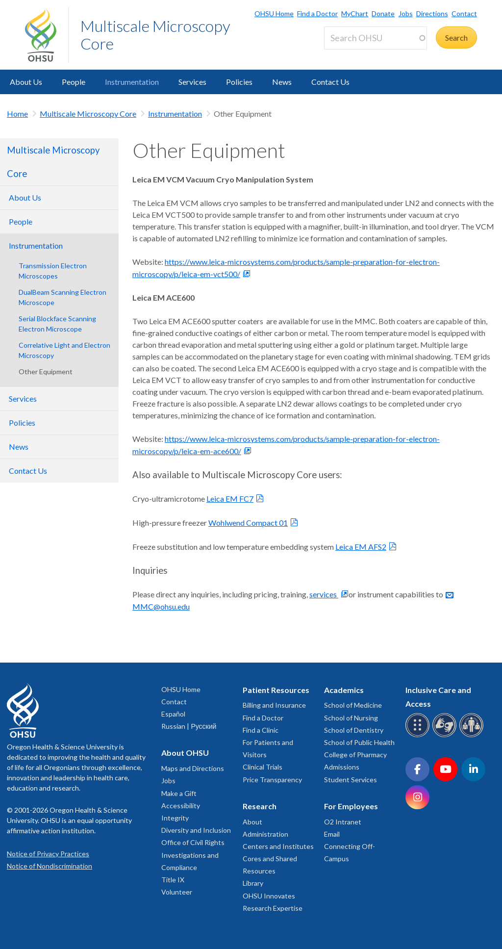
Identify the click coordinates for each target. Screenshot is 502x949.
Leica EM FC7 (229, 498)
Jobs (406, 13)
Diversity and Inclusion (196, 830)
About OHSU (185, 752)
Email (332, 834)
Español (173, 714)
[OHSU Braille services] (418, 735)
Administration (265, 834)
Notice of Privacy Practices (48, 853)
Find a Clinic (260, 730)
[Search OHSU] (375, 38)
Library (253, 883)
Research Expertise (272, 908)
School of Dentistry (353, 730)
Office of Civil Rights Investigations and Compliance (193, 854)
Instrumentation (132, 81)
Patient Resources (276, 689)
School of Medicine (353, 705)
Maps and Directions (192, 768)
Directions (432, 13)
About (252, 822)
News (282, 81)
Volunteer (176, 892)
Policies (239, 81)
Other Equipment (46, 371)
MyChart (354, 13)
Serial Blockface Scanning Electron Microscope (57, 323)
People (73, 81)
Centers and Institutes (278, 846)
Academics (344, 689)
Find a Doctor (317, 13)
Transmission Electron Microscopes (53, 270)
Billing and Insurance (274, 705)
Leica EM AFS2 (360, 546)
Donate (383, 13)
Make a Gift (179, 793)
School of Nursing (351, 718)
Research (259, 806)
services (323, 594)
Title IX (172, 879)
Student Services (350, 779)
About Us (26, 81)
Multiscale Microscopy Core (155, 34)
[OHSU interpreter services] (472, 735)
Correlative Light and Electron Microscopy (64, 350)
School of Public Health (359, 742)
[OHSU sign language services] (445, 735)
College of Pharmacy (355, 754)
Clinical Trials (262, 767)
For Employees (351, 806)
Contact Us (330, 81)
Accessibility (180, 805)
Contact (464, 13)
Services (192, 81)
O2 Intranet (342, 822)
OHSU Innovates (269, 896)
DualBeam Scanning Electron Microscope (62, 297)
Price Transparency (272, 779)
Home (17, 113)
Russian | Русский (188, 726)
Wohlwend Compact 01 (248, 522)
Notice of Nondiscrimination (49, 866)
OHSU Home (274, 13)
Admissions (341, 767)
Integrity (175, 818)
